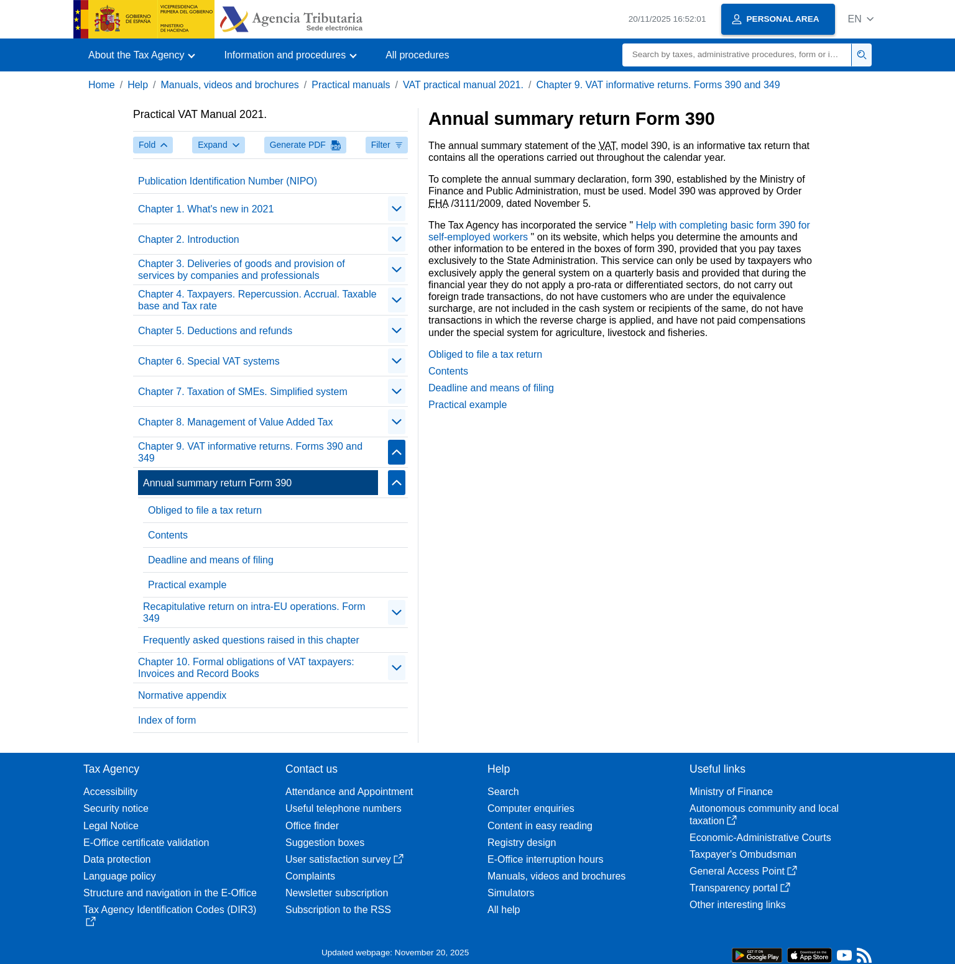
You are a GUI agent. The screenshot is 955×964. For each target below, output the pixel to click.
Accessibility (110, 791)
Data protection (117, 859)
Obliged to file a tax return (205, 510)
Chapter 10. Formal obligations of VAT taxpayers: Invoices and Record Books (246, 668)
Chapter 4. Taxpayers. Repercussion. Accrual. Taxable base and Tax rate (257, 300)
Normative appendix (182, 695)
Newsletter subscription (336, 893)
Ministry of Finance (731, 791)
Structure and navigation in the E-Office (170, 893)
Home (101, 85)
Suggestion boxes (324, 842)
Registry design (521, 842)
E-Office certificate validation (146, 842)
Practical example (187, 585)
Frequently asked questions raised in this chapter (251, 640)
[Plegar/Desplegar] (396, 208)
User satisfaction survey (344, 859)
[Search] (737, 54)
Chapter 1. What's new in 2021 (206, 209)
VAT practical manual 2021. (463, 85)
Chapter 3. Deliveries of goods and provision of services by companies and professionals (241, 269)
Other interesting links (738, 904)
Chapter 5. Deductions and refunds (215, 330)
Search (503, 791)
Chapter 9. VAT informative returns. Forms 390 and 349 (658, 85)
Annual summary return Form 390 (217, 483)
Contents (168, 535)
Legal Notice (111, 826)
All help (503, 909)
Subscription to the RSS (338, 909)
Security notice (116, 808)
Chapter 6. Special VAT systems (209, 361)
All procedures (417, 55)
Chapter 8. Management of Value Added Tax (235, 422)
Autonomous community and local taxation (764, 814)
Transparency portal (740, 888)
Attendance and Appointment (349, 791)
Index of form (167, 720)
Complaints (310, 876)
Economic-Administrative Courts (760, 837)
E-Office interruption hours (545, 859)
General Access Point (743, 871)
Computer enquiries (530, 808)
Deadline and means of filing (211, 560)
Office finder (312, 826)
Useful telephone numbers (343, 808)
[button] (861, 19)
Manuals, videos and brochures (230, 85)
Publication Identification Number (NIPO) (227, 181)
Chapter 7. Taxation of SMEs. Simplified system (243, 391)
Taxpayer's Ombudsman (743, 854)
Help (137, 85)
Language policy (119, 876)
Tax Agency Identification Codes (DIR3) (169, 915)
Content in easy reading (540, 826)
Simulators (511, 893)
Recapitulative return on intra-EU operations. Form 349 (254, 612)
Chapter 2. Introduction (188, 239)
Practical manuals (350, 85)
